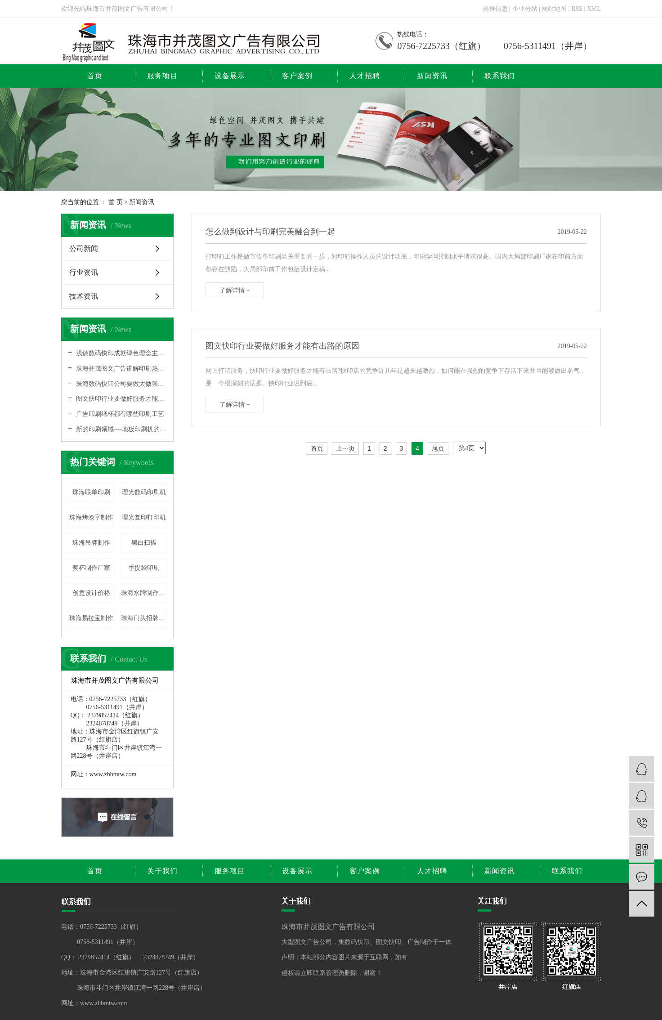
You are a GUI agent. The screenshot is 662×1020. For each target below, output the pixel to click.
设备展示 (230, 76)
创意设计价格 (91, 593)
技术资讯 (83, 296)
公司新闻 (83, 248)
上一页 (345, 448)
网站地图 (554, 8)
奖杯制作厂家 (91, 567)
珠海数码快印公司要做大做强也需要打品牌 (120, 383)
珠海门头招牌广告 (144, 618)
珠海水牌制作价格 (144, 593)
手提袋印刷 (144, 567)
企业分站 (524, 8)
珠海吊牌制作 (91, 542)
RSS (576, 8)
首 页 (115, 202)
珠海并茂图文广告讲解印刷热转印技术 (120, 368)
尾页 (438, 448)
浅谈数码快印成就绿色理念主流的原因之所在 (120, 353)
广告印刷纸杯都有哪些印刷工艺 (119, 414)
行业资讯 (83, 272)
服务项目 (162, 76)
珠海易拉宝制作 (91, 618)
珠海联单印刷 (91, 492)
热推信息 (495, 8)
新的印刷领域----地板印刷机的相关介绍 (120, 429)
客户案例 (297, 76)
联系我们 (499, 76)
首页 (95, 76)
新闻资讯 (432, 76)
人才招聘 (364, 76)
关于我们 (162, 871)
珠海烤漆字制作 (91, 517)
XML (594, 8)
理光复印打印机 (144, 517)
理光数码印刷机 (144, 492)
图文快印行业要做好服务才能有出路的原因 (120, 398)
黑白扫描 (144, 542)
